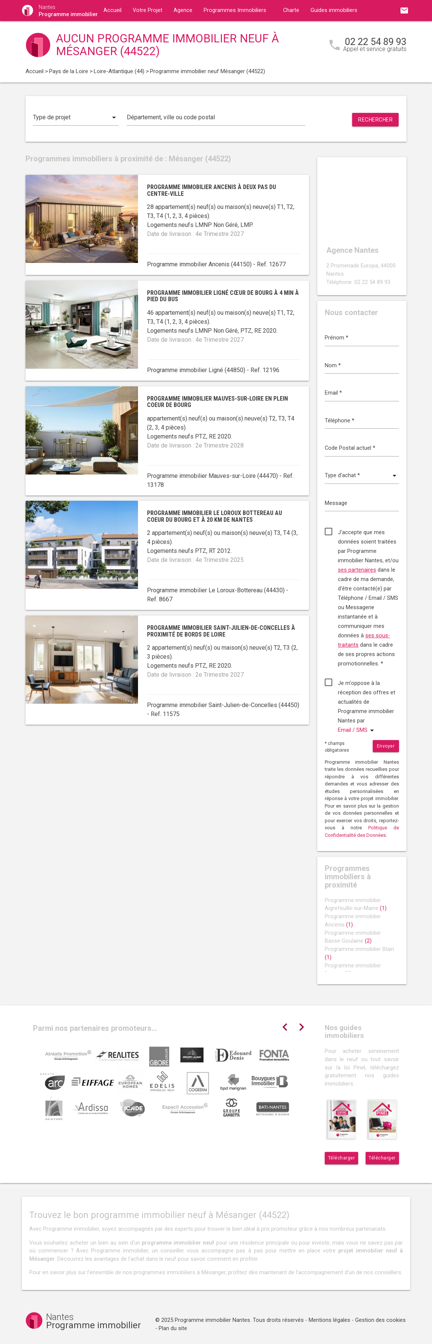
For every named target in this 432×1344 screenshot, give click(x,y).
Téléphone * (339, 420)
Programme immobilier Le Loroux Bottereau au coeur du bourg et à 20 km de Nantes (214, 516)
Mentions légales (329, 1320)
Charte (291, 10)
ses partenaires (357, 570)
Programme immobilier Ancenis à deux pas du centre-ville (211, 190)
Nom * (333, 365)
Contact (113, 31)
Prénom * (336, 338)
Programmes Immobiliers (235, 10)
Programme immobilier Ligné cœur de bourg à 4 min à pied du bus (223, 296)
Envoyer (386, 746)
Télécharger (341, 1158)
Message (336, 503)
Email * (333, 393)
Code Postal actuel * (350, 448)
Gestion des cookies (380, 1320)
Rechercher (375, 120)
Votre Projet (147, 10)
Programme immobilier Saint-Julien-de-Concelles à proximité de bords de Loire (221, 631)
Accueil (113, 10)
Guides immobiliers (333, 10)
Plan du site (173, 1328)
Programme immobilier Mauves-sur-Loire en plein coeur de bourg (217, 402)
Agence (183, 10)
